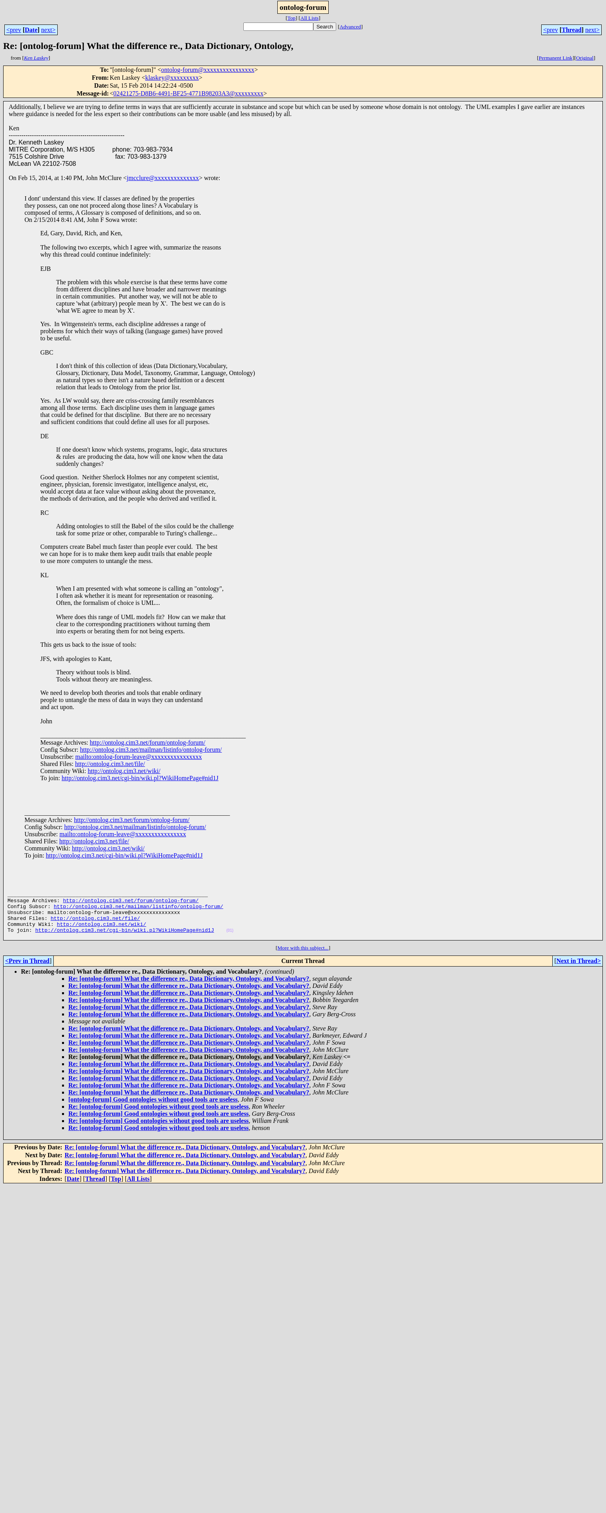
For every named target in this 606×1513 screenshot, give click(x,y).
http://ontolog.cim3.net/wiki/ (124, 771)
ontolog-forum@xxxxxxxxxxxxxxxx (207, 69)
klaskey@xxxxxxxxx (172, 77)
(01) (229, 940)
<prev (13, 29)
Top (291, 18)
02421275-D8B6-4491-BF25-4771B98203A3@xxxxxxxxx (188, 93)
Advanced (350, 27)
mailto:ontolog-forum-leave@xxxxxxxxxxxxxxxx (138, 756)
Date (31, 29)
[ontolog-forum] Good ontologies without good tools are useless (153, 1110)
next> (48, 29)
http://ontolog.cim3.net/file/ (110, 763)
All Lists (309, 18)
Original (584, 58)
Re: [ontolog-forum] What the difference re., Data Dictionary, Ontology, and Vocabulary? (188, 989)
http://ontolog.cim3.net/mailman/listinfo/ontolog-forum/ (151, 749)
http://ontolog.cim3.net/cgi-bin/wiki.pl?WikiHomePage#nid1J (140, 778)
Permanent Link (556, 58)
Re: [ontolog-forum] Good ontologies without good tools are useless (158, 1117)
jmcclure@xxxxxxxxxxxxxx (163, 178)
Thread (572, 29)
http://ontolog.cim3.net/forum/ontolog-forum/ (147, 742)
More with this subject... (303, 958)
